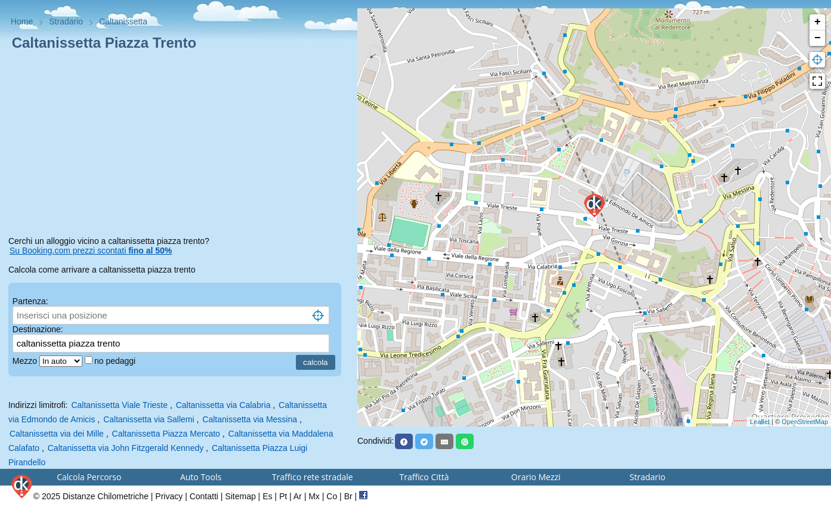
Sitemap (240, 496)
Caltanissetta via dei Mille (57, 433)
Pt (283, 496)
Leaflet (760, 421)
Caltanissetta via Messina (249, 419)
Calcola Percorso (89, 477)
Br (348, 496)
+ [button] (817, 22)
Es (267, 496)
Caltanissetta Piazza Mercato (166, 433)
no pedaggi (116, 361)
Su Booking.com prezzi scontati (91, 250)
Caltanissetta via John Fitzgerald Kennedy (125, 448)
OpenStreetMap (804, 421)
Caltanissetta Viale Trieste (119, 405)
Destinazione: (38, 329)
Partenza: (30, 301)
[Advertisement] (178, 145)
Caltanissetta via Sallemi (148, 419)
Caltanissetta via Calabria (223, 405)
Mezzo (26, 361)
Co (331, 496)
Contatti (204, 496)
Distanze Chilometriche (106, 496)
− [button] (817, 38)
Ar (298, 496)
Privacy (169, 496)
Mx (314, 496)
